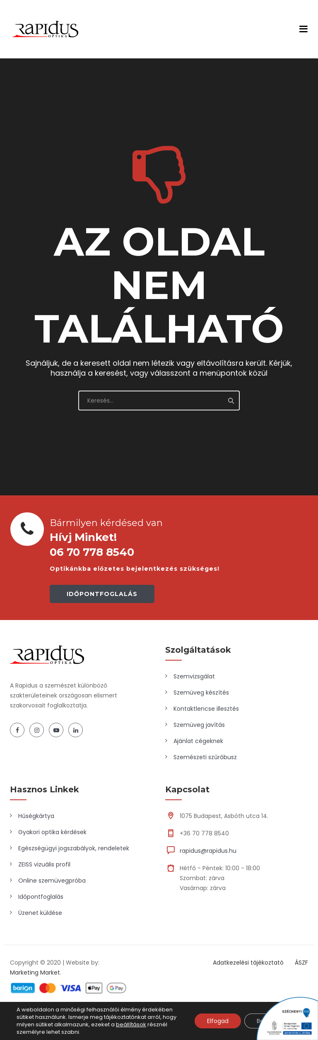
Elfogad (218, 1021)
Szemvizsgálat (194, 676)
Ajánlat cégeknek (198, 741)
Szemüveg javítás (199, 725)
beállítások (131, 1024)
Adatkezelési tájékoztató (248, 962)
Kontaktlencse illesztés (206, 709)
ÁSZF (301, 962)
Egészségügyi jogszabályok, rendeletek (73, 848)
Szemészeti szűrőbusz (205, 757)
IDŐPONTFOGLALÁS (102, 594)
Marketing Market (35, 972)
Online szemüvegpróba (52, 880)
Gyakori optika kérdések (52, 832)
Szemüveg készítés (201, 692)
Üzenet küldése (40, 913)
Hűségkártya (36, 816)
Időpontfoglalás (40, 897)
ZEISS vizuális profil (44, 864)
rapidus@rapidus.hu (208, 851)
